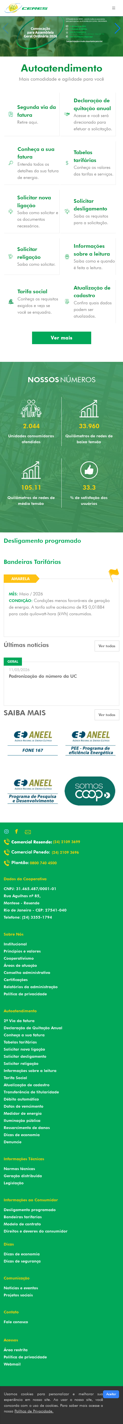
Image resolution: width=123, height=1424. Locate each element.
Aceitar (111, 1394)
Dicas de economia (22, 1134)
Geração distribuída (23, 1176)
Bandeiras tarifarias (23, 1217)
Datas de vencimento (23, 1106)
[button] (117, 28)
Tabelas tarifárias (20, 1042)
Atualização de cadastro (27, 1085)
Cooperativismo (19, 958)
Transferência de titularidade (31, 1092)
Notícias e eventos (21, 1288)
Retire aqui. (27, 122)
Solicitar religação (21, 1063)
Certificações (16, 979)
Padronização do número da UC (43, 676)
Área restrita (16, 1350)
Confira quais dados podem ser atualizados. (93, 309)
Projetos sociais (18, 1295)
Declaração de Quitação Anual (33, 1028)
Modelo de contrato (22, 1224)
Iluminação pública (22, 1120)
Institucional (15, 944)
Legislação (14, 1183)
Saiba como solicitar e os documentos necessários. (37, 219)
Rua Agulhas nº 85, (22, 896)
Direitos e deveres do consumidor (36, 1231)
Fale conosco (16, 1322)
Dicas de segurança (22, 1261)
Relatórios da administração (31, 986)
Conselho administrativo (27, 972)
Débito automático (21, 1099)
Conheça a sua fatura (24, 1035)
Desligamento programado (30, 1209)
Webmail (12, 1364)
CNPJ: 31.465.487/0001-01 (30, 888)
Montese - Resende (21, 903)
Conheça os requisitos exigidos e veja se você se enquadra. (38, 305)
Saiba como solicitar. (36, 264)
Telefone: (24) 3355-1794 (28, 917)
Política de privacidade (25, 994)
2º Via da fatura (19, 1020)
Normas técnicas (19, 1168)
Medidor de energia (23, 1113)
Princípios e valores (22, 951)
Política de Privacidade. (34, 1411)
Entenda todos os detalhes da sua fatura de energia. (38, 170)
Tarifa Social (15, 1077)
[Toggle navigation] (113, 8)
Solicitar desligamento (25, 1056)
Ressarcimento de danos (27, 1127)
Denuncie (12, 1142)
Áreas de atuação (20, 965)
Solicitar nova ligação (24, 1049)
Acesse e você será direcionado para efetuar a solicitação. (93, 122)
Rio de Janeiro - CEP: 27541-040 (35, 910)
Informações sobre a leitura (30, 1070)
